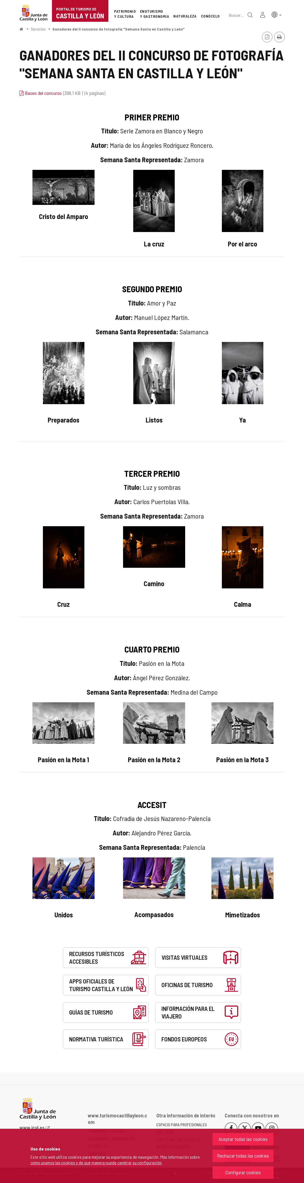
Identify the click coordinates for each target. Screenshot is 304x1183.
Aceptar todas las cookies (243, 1139)
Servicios (38, 29)
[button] (276, 14)
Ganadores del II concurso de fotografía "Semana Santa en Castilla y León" (119, 29)
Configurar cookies (243, 1172)
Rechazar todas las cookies (243, 1155)
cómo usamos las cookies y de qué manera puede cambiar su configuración (95, 1162)
